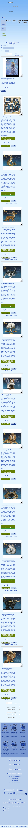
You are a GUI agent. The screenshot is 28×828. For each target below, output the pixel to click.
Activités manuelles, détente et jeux (19, 21)
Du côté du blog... (25, 23)
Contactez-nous (20, 2)
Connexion (10, 2)
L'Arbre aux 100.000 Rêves (2, 3)
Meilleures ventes (11, 712)
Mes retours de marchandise (14, 782)
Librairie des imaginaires (8, 20)
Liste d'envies (11, 707)
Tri (1, 47)
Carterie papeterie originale (14, 21)
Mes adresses (15, 778)
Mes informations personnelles (15, 776)
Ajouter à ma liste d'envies (11, 92)
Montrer (2, 50)
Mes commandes (15, 780)
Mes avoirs (15, 784)
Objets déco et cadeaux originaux (25, 21)
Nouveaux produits (11, 714)
